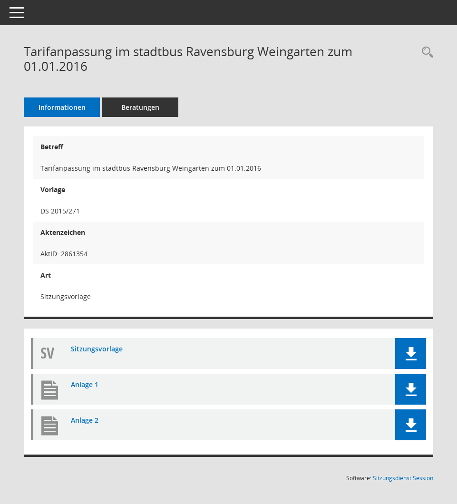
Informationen (62, 107)
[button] (410, 353)
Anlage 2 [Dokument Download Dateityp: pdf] (84, 420)
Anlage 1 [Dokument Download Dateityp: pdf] (84, 384)
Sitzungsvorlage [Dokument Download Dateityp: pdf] (97, 348)
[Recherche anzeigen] (425, 52)
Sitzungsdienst (403, 478)
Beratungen (140, 107)
